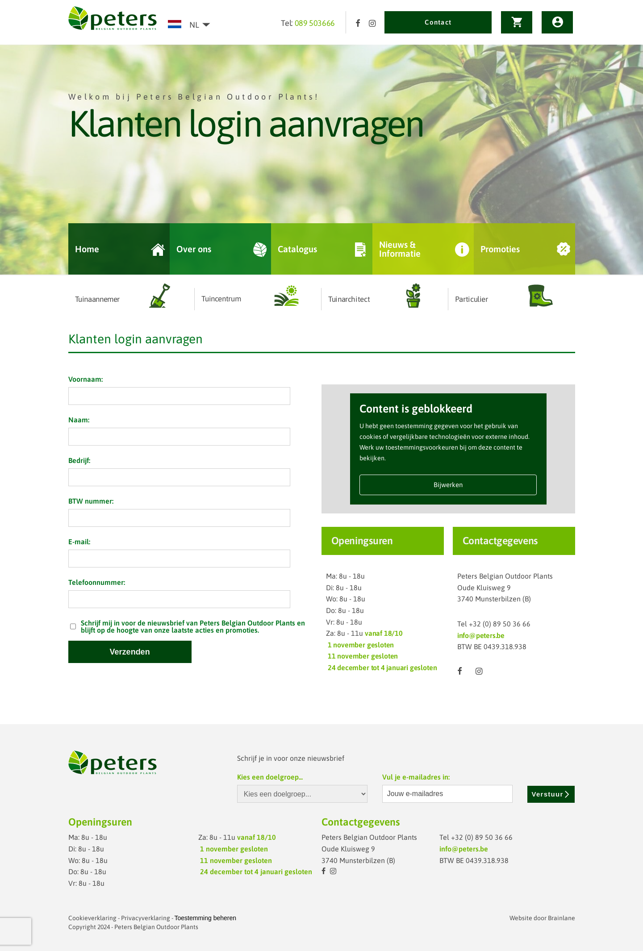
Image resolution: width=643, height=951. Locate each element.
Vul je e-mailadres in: (416, 776)
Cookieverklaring (92, 918)
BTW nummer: (90, 501)
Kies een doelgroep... (270, 776)
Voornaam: (85, 379)
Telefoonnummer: (96, 582)
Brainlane (561, 918)
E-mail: (79, 542)
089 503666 (315, 23)
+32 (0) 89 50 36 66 (499, 624)
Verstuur (551, 794)
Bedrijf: (79, 460)
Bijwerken (448, 484)
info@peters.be (481, 635)
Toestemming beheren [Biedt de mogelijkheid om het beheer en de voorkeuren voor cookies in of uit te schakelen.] (206, 918)
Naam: (78, 420)
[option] (321, 160)
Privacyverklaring (145, 918)
